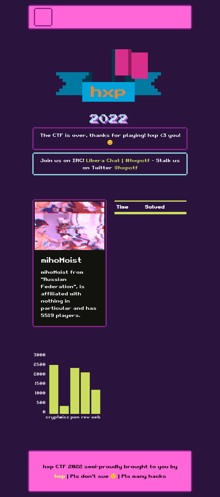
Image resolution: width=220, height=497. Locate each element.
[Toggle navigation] (43, 17)
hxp (59, 476)
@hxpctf (126, 167)
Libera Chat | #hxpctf (118, 160)
